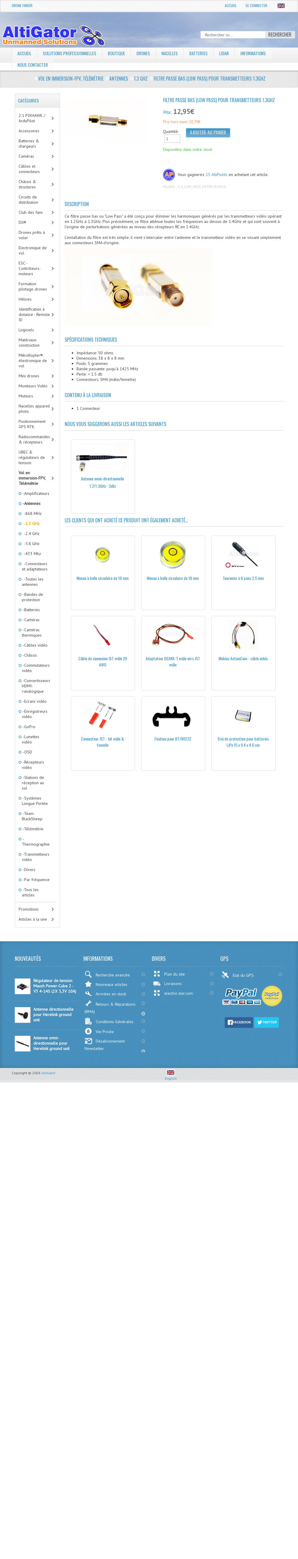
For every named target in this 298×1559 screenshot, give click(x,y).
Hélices (25, 299)
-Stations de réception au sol (33, 783)
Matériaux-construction (29, 342)
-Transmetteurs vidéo (35, 857)
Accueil (231, 5)
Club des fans (31, 212)
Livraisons (167, 983)
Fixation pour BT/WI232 (172, 739)
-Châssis (29, 655)
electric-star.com (173, 993)
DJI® (22, 222)
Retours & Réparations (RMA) (110, 1007)
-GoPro (28, 726)
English (171, 1076)
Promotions (29, 909)
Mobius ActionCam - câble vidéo (243, 658)
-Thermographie (36, 841)
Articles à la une (33, 919)
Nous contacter (33, 64)
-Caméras (31, 619)
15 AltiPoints (216, 174)
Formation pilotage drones (33, 286)
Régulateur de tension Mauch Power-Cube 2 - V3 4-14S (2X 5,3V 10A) (54, 986)
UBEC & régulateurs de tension (32, 457)
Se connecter (256, 5)
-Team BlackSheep (32, 816)
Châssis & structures (27, 184)
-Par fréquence (36, 879)
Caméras (26, 156)
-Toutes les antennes (32, 581)
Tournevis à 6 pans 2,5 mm (243, 578)
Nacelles (175, 53)
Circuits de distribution (28, 199)
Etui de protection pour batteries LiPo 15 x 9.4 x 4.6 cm (243, 742)
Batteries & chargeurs (29, 143)
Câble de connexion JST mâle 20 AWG (102, 661)
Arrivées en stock (105, 994)
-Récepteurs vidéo (33, 764)
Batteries (205, 53)
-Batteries (31, 609)
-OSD (27, 752)
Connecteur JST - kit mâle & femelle (102, 742)
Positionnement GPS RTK (32, 424)
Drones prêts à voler (32, 235)
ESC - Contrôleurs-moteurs (30, 268)
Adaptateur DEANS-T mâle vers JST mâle (173, 661)
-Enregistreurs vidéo (35, 714)
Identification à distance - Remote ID (34, 314)
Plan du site (169, 973)
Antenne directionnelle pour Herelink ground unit (53, 1015)
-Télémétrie (32, 828)
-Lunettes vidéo (30, 739)
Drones (148, 53)
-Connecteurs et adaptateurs (35, 566)
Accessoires (29, 130)
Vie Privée (99, 1031)
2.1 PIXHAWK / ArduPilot (32, 118)
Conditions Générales (108, 1021)
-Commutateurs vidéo (36, 668)
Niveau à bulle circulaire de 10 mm (102, 578)
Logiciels (26, 329)
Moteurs (26, 396)
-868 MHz (32, 513)
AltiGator (48, 1073)
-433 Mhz (31, 553)
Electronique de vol (33, 250)
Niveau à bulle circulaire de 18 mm (173, 578)
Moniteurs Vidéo (33, 386)
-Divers (28, 869)
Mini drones (29, 376)
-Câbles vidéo (35, 645)
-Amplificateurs (35, 493)
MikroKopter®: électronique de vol (33, 360)
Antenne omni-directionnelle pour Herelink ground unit (51, 1043)
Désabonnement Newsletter (104, 1044)
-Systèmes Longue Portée (35, 800)
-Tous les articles (30, 892)
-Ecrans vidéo (34, 701)
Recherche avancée (107, 974)
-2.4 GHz (31, 533)
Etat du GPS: (238, 975)
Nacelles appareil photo (34, 408)
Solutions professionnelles (71, 53)
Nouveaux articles (105, 984)
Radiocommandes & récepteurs (34, 439)
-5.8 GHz (31, 543)
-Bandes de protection (32, 597)
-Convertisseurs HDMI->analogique (36, 686)
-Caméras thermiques (32, 632)
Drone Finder (22, 5)
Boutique (120, 53)
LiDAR (231, 53)
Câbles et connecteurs (29, 169)
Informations (262, 53)
